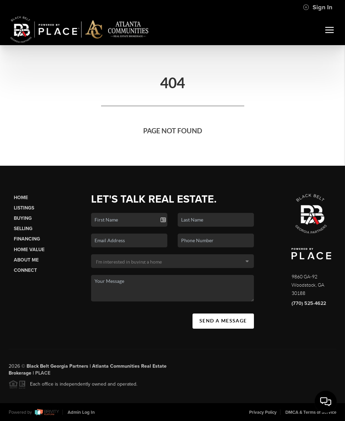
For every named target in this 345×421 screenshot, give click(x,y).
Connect (25, 270)
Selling (23, 229)
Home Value (29, 250)
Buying (23, 218)
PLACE (42, 375)
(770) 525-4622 (309, 303)
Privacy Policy (263, 412)
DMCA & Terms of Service (310, 412)
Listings (24, 208)
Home (21, 198)
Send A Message (223, 321)
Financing (27, 239)
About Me (26, 260)
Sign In (317, 7)
